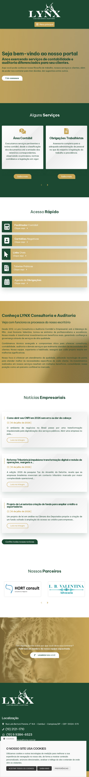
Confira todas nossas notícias (19, 542)
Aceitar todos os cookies (21, 768)
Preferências (61, 768)
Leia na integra (17, 440)
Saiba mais (22, 176)
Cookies (8, 739)
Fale (12, 78)
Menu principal (44, 24)
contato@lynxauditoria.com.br (21, 740)
